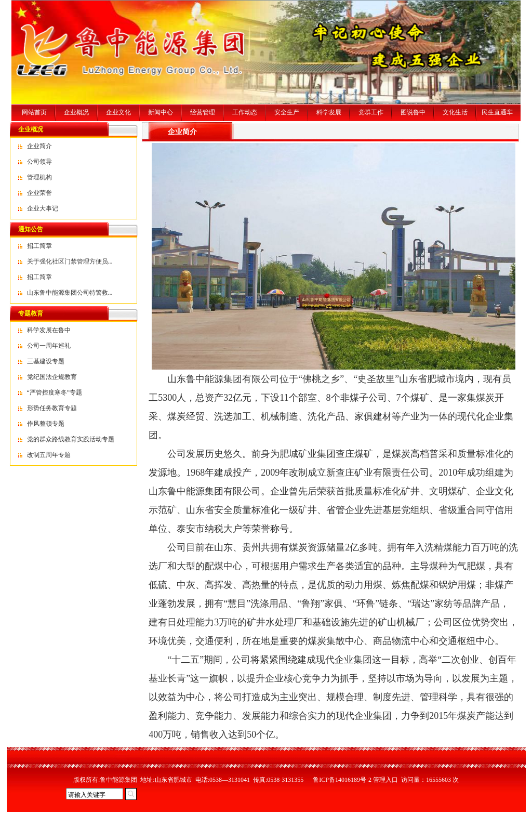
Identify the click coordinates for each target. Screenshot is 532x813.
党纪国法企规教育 (52, 377)
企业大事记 (42, 208)
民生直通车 (497, 112)
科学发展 (328, 112)
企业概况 (76, 112)
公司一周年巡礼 (49, 345)
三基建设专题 (45, 361)
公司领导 (39, 161)
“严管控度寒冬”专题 (55, 392)
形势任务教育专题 (52, 408)
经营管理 (202, 112)
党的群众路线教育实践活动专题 (70, 439)
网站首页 (34, 112)
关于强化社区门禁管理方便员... (70, 261)
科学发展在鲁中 (49, 330)
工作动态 (244, 112)
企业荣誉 (39, 192)
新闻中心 (160, 112)
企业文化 (118, 112)
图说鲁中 (413, 112)
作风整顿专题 (45, 423)
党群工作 (370, 112)
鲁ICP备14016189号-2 (342, 779)
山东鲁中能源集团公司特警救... (70, 292)
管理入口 (385, 779)
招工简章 (39, 246)
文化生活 (455, 112)
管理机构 (39, 177)
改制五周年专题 (49, 454)
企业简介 (39, 146)
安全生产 (286, 112)
